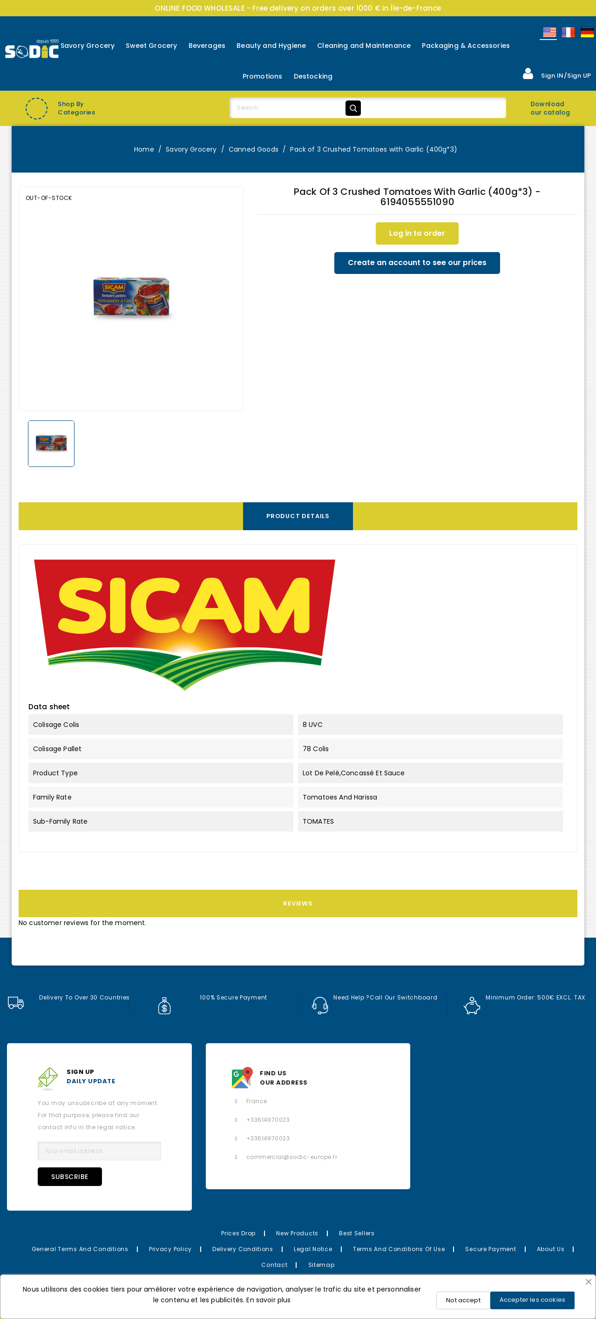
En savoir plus (268, 1300)
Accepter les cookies (532, 1299)
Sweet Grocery (151, 45)
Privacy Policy (170, 1249)
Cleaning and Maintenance (364, 45)
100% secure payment (211, 997)
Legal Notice (313, 1249)
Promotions (263, 76)
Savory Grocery (88, 45)
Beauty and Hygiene (271, 45)
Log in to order (417, 233)
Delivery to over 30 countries (68, 997)
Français (567, 32)
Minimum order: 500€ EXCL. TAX (525, 997)
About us (551, 1249)
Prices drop (238, 1233)
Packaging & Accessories (466, 45)
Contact (274, 1265)
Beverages (207, 45)
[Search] (297, 108)
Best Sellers (357, 1233)
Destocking (313, 76)
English (549, 32)
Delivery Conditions (242, 1249)
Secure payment (490, 1249)
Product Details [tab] (298, 516)
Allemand (586, 32)
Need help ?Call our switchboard (375, 997)
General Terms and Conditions (80, 1249)
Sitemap (321, 1265)
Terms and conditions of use (399, 1249)
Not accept (463, 1300)
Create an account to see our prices (417, 263)
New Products (297, 1233)
